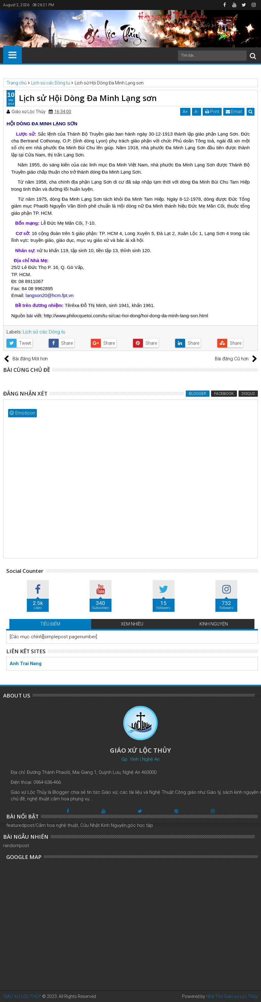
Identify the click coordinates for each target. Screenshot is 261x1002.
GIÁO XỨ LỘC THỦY (22, 996)
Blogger (197, 393)
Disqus (248, 393)
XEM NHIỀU (132, 623)
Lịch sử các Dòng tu (44, 332)
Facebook (224, 393)
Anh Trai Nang (26, 663)
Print (212, 111)
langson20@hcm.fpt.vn (50, 295)
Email (234, 111)
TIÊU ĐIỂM (50, 623)
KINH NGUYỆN (213, 623)
